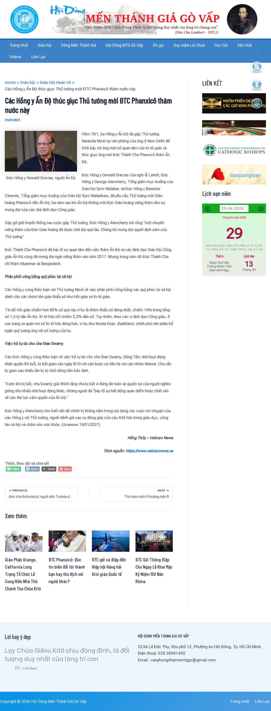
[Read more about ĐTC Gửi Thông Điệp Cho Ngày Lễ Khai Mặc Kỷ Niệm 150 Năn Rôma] (154, 550)
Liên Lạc (263, 701)
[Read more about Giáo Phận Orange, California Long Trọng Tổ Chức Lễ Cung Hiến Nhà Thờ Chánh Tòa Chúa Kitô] (24, 550)
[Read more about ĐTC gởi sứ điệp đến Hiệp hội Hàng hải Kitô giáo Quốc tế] (110, 550)
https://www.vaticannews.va (149, 460)
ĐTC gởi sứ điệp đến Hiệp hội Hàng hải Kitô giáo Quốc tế (109, 576)
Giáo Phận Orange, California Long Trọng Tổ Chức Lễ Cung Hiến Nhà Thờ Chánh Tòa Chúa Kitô (23, 583)
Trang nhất (242, 701)
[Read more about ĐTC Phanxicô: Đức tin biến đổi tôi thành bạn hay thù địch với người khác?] (67, 550)
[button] (264, 56)
